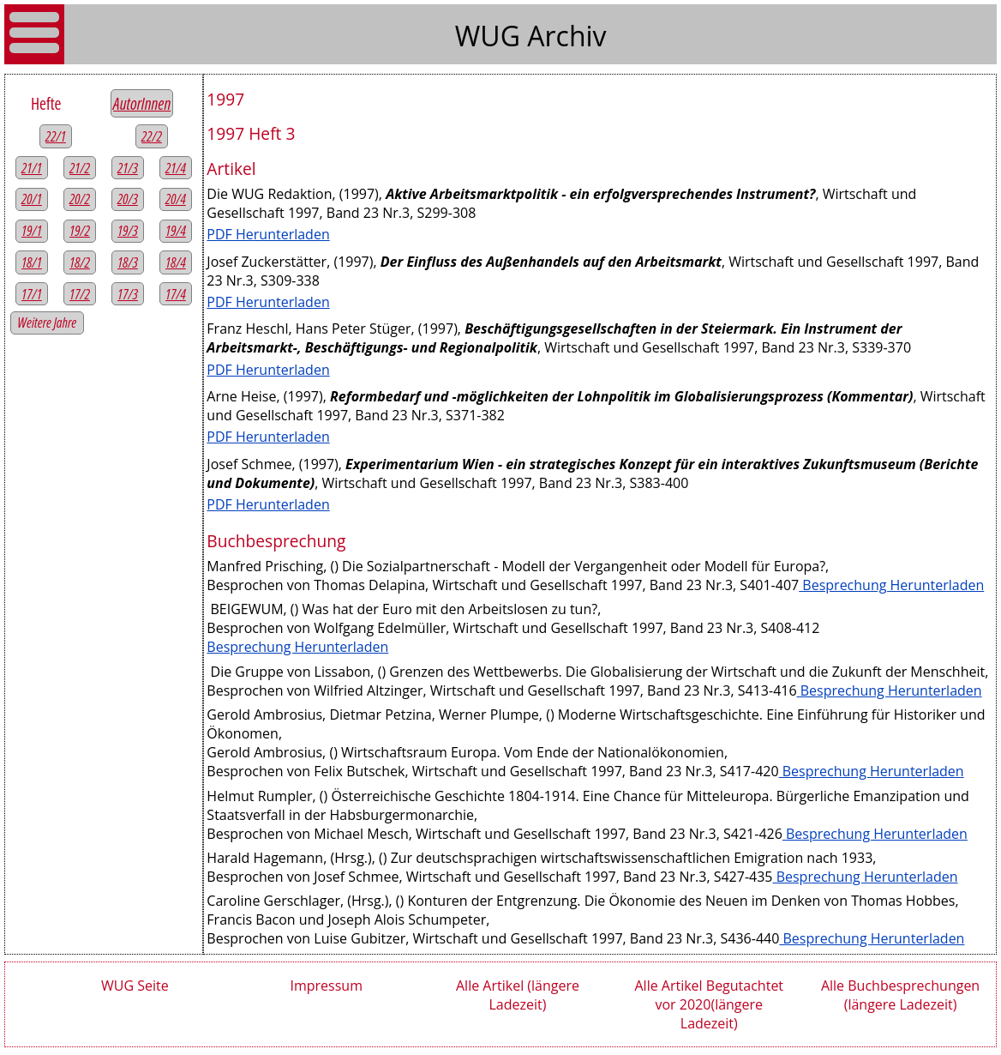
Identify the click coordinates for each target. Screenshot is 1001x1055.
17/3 (127, 294)
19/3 (127, 230)
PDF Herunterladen (268, 234)
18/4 (175, 262)
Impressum (326, 985)
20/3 (127, 199)
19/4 (175, 230)
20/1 (31, 199)
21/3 (127, 168)
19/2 (79, 230)
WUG (491, 35)
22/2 (151, 136)
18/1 (31, 262)
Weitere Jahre (47, 322)
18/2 (79, 262)
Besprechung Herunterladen (891, 585)
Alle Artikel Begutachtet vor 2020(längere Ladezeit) (708, 1004)
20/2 (79, 199)
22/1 (55, 136)
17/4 (175, 294)
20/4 (175, 199)
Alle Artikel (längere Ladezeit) (517, 995)
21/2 (79, 168)
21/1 (31, 168)
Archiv (566, 35)
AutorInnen (142, 103)
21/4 (175, 168)
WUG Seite (135, 985)
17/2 (79, 294)
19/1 (31, 230)
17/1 (31, 294)
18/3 (127, 262)
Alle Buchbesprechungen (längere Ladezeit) (900, 995)
